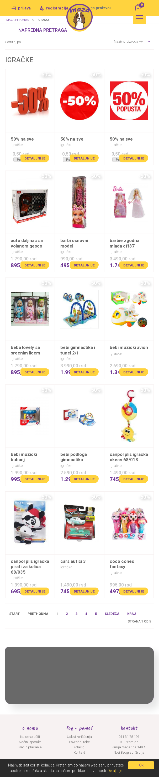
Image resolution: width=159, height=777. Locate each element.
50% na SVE (22, 139)
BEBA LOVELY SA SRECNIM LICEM (25, 350)
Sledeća (112, 614)
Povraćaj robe (79, 742)
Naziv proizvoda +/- (128, 41)
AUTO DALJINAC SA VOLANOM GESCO (27, 243)
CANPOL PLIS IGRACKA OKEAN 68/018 (129, 457)
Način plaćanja (30, 747)
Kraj (131, 614)
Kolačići (79, 747)
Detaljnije (34, 158)
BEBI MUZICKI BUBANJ (24, 457)
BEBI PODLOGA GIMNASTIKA (73, 457)
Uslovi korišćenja (79, 737)
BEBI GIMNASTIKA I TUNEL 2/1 (77, 350)
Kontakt (79, 752)
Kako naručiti (30, 737)
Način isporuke (30, 742)
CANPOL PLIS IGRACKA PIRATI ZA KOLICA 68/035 (30, 567)
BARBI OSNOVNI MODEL (74, 243)
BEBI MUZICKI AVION (129, 347)
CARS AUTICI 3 (73, 561)
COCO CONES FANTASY (122, 564)
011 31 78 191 (129, 737)
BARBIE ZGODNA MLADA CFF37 (124, 243)
